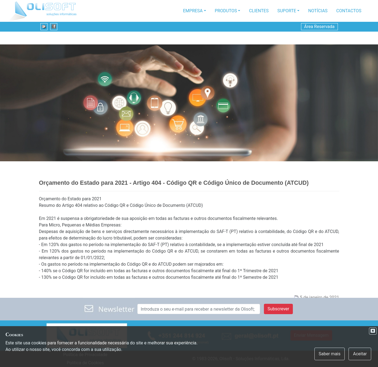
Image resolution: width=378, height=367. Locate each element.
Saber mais (330, 353)
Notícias (318, 10)
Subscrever (278, 308)
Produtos (226, 10)
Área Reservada (319, 26)
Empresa (193, 10)
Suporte (286, 10)
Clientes (259, 10)
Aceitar (360, 353)
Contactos (348, 10)
